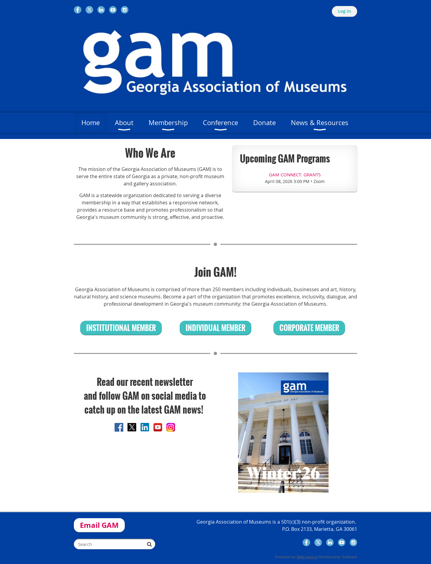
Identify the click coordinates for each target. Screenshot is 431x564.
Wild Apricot (307, 557)
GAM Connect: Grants (295, 175)
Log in (344, 11)
